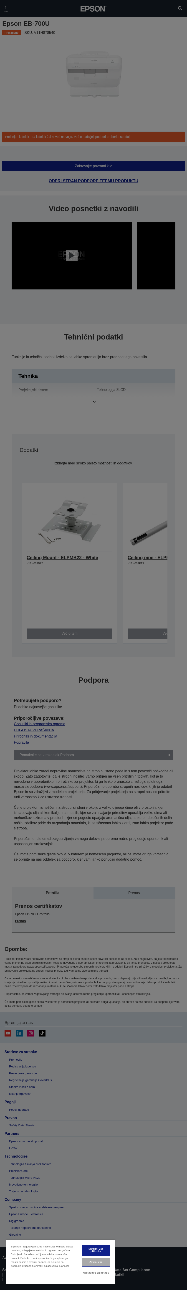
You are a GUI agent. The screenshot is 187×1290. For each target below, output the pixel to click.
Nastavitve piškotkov (96, 1272)
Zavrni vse (95, 1262)
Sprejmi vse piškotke (95, 1250)
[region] (60, 1261)
